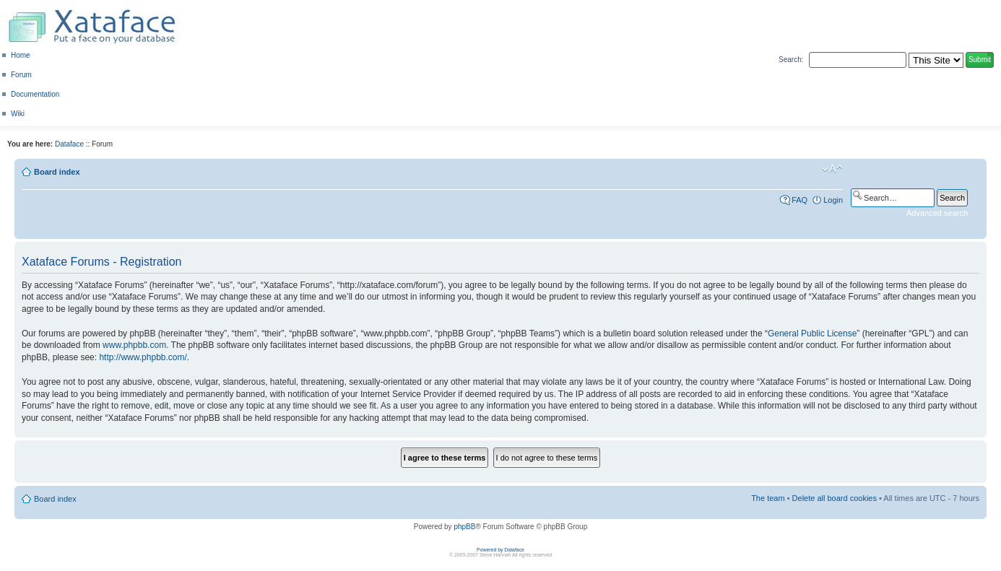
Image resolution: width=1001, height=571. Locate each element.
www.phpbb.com (134, 345)
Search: (791, 60)
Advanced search (937, 213)
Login (833, 200)
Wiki (18, 114)
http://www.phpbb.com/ (142, 357)
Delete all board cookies (834, 498)
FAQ (799, 200)
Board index (57, 171)
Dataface (69, 144)
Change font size (832, 168)
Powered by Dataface (500, 549)
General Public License (812, 333)
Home (20, 55)
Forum (21, 75)
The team (767, 498)
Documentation (35, 94)
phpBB (464, 527)
